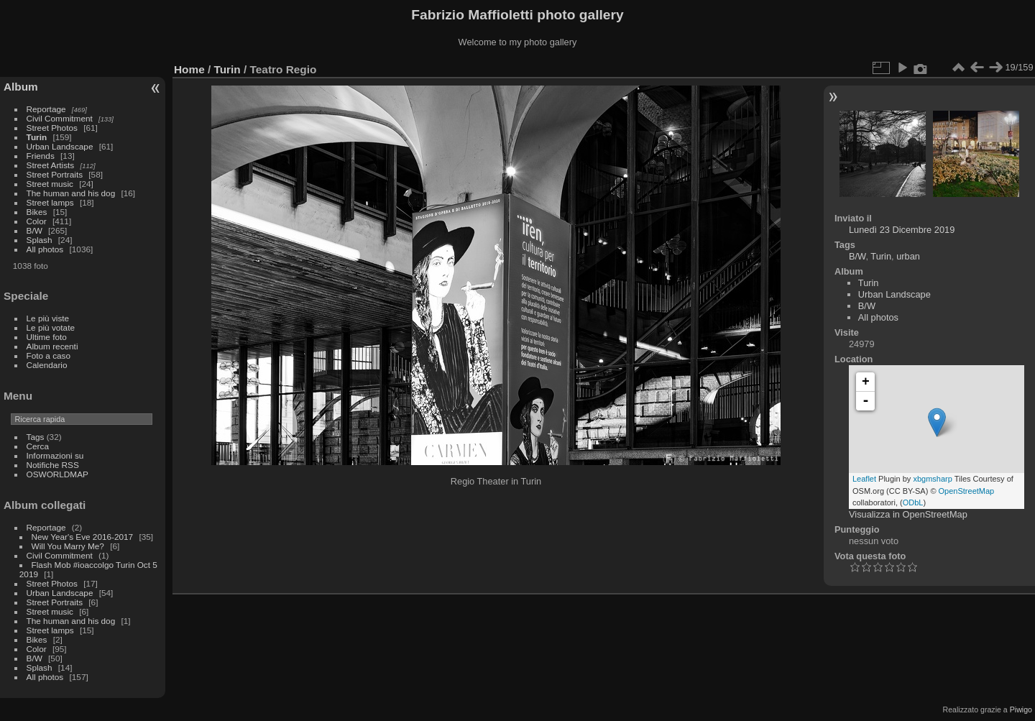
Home (189, 69)
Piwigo (1021, 709)
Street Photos (52, 127)
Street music (50, 183)
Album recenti (52, 346)
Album (21, 87)
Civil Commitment (60, 118)
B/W (34, 230)
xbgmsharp (932, 478)
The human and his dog (71, 193)
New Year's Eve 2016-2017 (83, 536)
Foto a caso (48, 355)
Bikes (37, 211)
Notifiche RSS (53, 464)
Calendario (47, 364)
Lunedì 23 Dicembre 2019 (901, 229)
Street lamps (50, 202)
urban (908, 256)
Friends (41, 155)
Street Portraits (55, 174)
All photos (45, 249)
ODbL (913, 502)
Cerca (38, 446)
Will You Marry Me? (68, 546)
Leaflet (864, 478)
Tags (36, 436)
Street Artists (51, 165)
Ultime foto (47, 336)
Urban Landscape (60, 146)
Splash (39, 239)
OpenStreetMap (967, 491)
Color (37, 221)
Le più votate (51, 327)
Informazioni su (55, 455)
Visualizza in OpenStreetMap (908, 514)
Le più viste (48, 318)
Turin (37, 137)
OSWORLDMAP (57, 474)
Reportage (46, 109)
